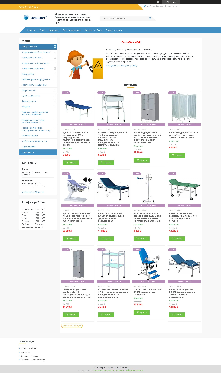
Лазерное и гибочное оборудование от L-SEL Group (36, 129)
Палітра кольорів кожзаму (33, 359)
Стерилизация (28, 90)
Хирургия (26, 106)
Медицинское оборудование (35, 63)
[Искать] (150, 18)
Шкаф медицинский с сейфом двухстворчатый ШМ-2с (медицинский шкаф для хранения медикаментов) (147, 137)
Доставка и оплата (72, 30)
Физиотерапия (29, 101)
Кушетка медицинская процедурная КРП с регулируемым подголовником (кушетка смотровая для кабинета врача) (77, 138)
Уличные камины (30, 135)
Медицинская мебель (32, 57)
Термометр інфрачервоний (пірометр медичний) (35, 113)
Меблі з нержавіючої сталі (34, 141)
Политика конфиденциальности (129, 370)
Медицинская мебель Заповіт (36, 52)
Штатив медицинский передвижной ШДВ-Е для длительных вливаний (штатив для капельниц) (147, 217)
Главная (31, 30)
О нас (42, 30)
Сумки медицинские (31, 95)
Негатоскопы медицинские (34, 85)
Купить (72, 162)
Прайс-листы (28, 152)
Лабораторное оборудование (36, 79)
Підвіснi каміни (29, 146)
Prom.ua (123, 368)
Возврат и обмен (93, 30)
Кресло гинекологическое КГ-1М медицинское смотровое (148, 292)
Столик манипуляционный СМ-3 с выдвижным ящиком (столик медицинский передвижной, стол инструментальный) (112, 138)
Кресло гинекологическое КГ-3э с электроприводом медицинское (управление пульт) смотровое (77, 217)
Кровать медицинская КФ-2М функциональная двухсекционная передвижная (111, 217)
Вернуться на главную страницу (121, 65)
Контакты (53, 30)
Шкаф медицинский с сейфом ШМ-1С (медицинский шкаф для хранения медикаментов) (77, 293)
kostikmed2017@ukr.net (33, 192)
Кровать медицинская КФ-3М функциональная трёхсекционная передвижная (182, 293)
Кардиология (28, 74)
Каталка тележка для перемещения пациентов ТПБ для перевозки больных (183, 217)
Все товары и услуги (72, 325)
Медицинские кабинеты (33, 68)
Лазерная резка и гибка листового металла (33, 121)
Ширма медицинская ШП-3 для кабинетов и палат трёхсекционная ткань (183, 135)
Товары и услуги (114, 30)
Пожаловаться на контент (103, 370)
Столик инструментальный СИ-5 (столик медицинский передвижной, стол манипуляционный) (113, 293)
